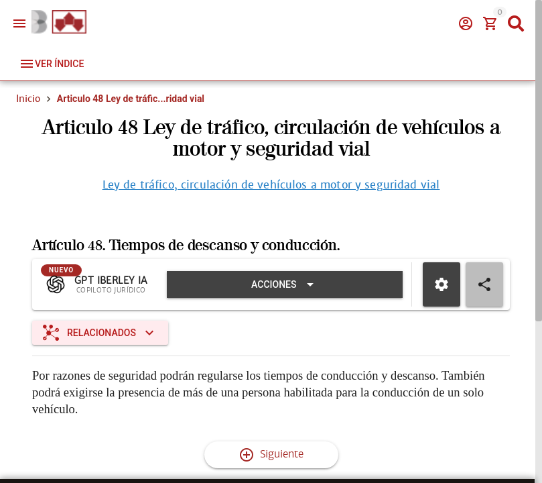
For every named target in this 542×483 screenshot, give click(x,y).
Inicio (28, 99)
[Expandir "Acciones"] (285, 284)
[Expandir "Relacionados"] (100, 333)
